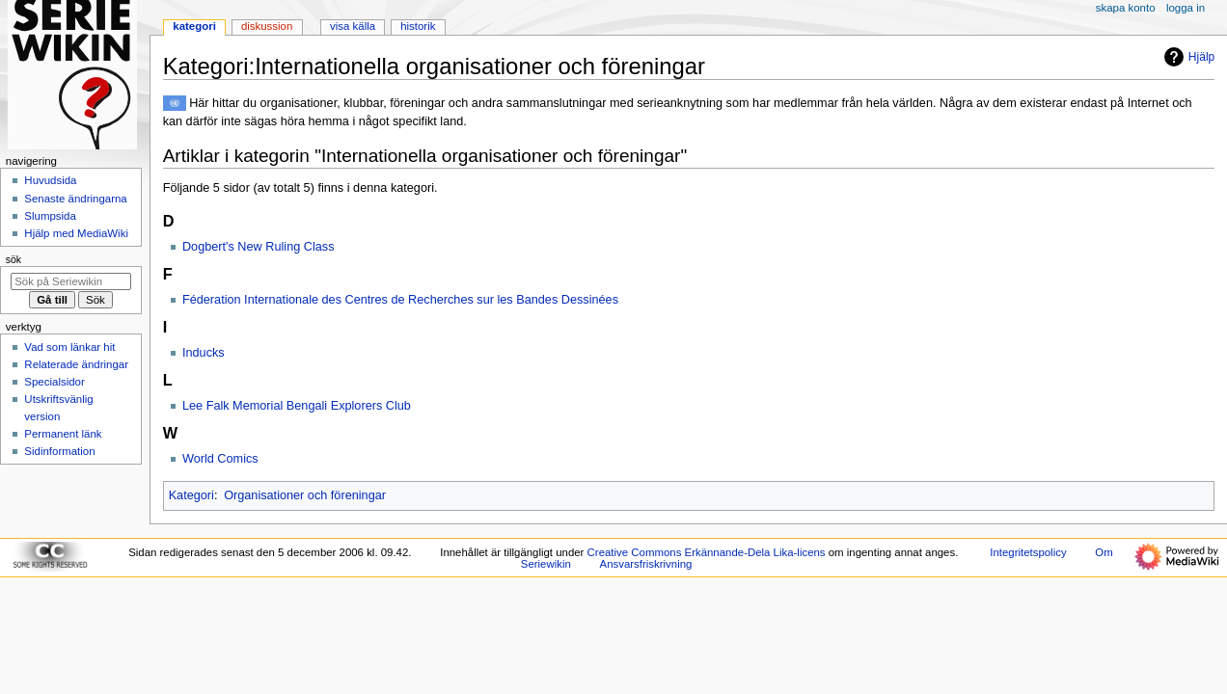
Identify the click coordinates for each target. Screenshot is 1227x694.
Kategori (191, 495)
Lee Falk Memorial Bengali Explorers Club (296, 406)
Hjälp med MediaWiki (76, 233)
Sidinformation (59, 451)
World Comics (220, 459)
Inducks (203, 353)
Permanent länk (62, 434)
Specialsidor (54, 381)
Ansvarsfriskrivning (646, 564)
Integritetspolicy (1028, 552)
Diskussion (266, 26)
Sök (13, 259)
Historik (417, 26)
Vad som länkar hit (69, 347)
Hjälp (1186, 57)
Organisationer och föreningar (305, 495)
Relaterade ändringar (76, 364)
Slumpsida (49, 216)
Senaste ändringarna (75, 198)
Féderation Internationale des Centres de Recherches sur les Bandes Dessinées (400, 300)
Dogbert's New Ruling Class (258, 247)
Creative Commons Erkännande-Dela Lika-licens (706, 552)
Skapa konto (1126, 7)
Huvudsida (50, 180)
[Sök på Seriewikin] (71, 281)
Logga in (1185, 7)
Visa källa (352, 26)
